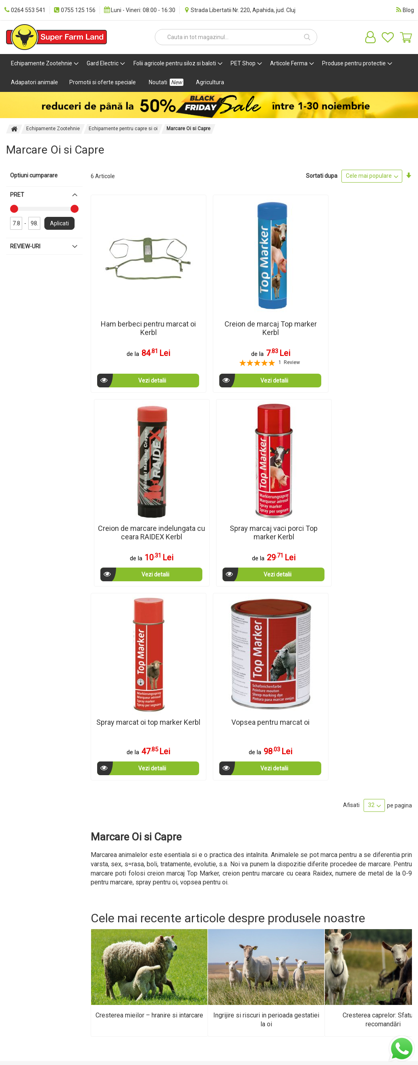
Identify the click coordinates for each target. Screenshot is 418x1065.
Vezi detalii (122, 349)
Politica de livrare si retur (111, 905)
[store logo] (56, 37)
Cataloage (194, 863)
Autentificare (265, 852)
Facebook (193, 886)
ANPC (87, 916)
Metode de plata (26, 867)
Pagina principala (14, 129)
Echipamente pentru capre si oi (123, 128)
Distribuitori (26, 894)
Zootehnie (93, 852)
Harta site (24, 916)
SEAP (188, 875)
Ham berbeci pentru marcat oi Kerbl (128, 296)
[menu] (209, 73)
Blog (187, 852)
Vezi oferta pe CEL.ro (263, 905)
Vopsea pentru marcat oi (210, 470)
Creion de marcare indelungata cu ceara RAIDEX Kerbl (292, 300)
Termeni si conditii (103, 863)
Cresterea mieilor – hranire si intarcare (149, 760)
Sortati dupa (321, 176)
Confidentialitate (101, 894)
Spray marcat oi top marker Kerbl (128, 470)
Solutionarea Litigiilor (106, 928)
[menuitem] (43, 63)
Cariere (21, 883)
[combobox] (236, 37)
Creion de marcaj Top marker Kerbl (210, 296)
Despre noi (25, 852)
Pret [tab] (17, 194)
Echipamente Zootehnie (53, 128)
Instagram (194, 897)
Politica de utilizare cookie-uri (114, 879)
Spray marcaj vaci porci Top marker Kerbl (374, 300)
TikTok (189, 920)
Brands (258, 932)
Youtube (192, 908)
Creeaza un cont (263, 867)
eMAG (256, 920)
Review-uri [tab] (25, 246)
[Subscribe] (391, 876)
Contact (22, 905)
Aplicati (59, 223)
